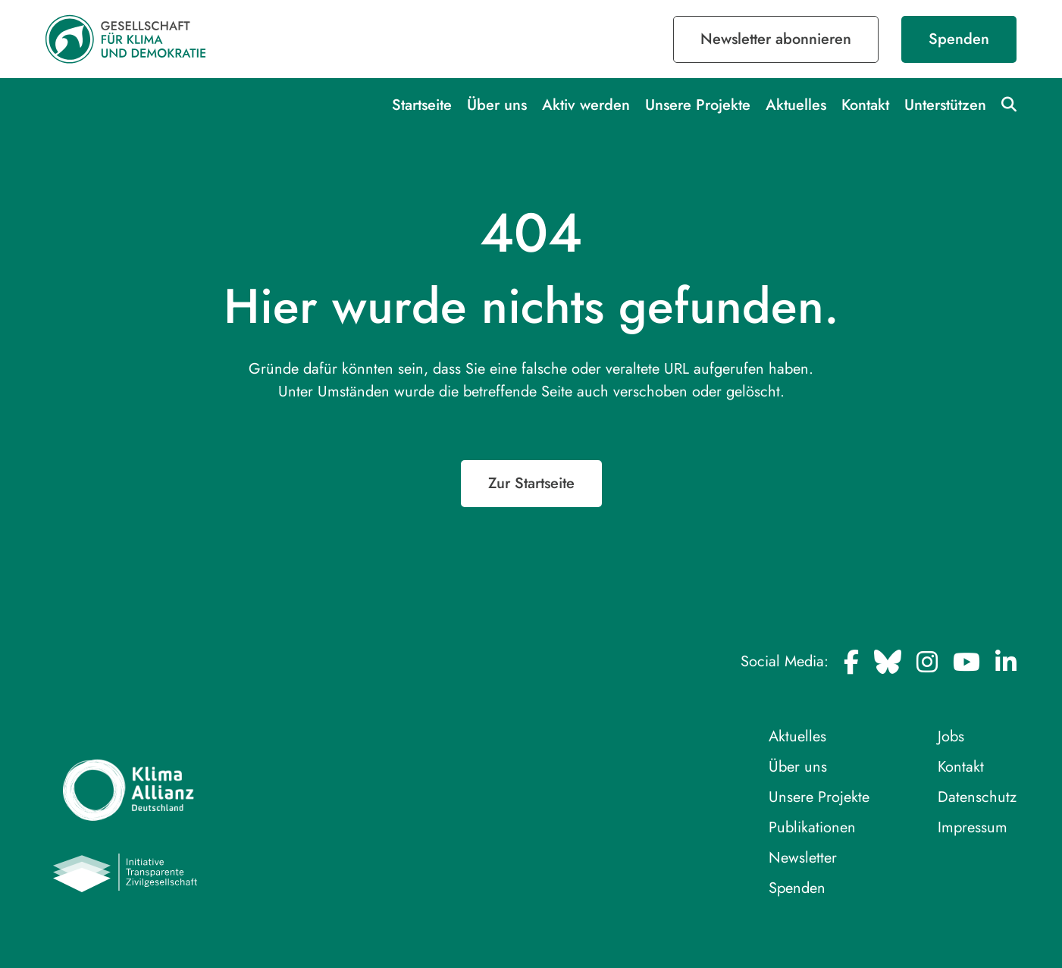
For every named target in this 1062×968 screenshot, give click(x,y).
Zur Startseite (531, 483)
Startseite (422, 105)
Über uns (497, 105)
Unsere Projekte (697, 105)
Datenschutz (977, 797)
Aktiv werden (586, 105)
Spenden (959, 39)
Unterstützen (945, 105)
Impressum (972, 827)
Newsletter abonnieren (775, 39)
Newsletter (803, 858)
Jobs (951, 736)
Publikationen (812, 827)
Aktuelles (796, 105)
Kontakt (865, 105)
